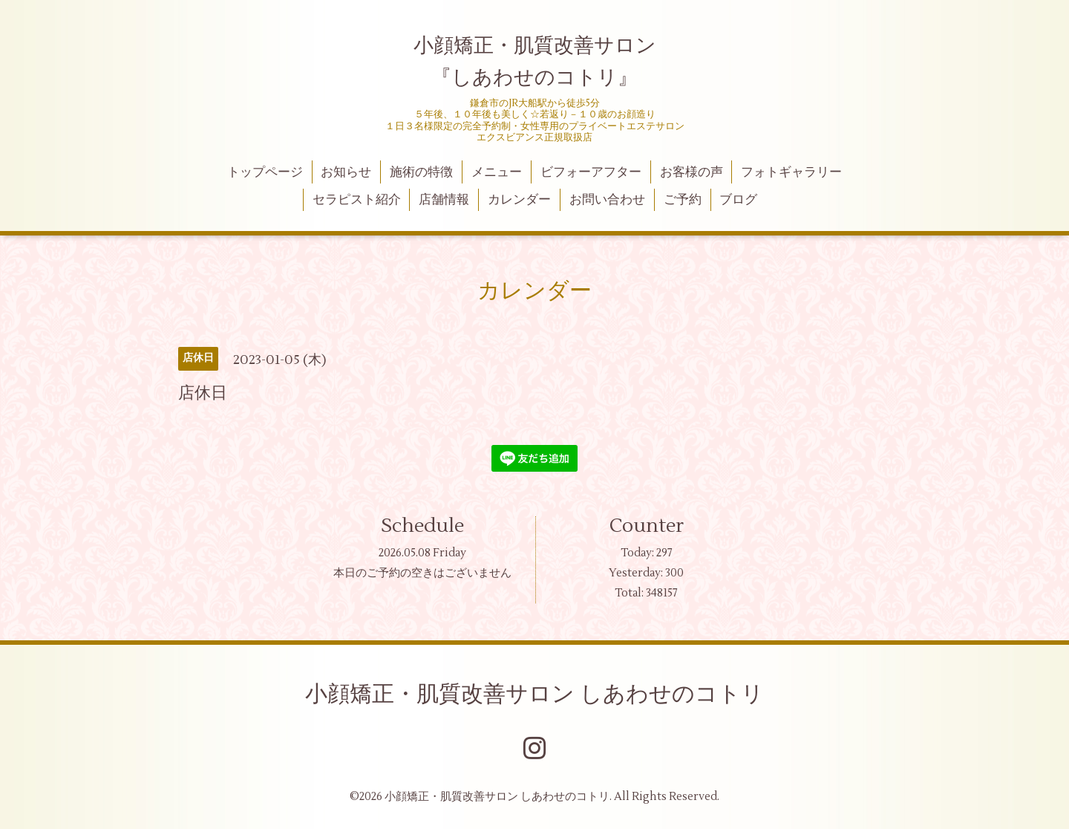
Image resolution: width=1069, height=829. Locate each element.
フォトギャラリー (791, 172)
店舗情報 (444, 200)
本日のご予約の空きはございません (422, 573)
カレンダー (519, 200)
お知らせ (346, 172)
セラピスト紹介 (357, 200)
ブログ (738, 200)
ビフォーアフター (590, 172)
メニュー (496, 172)
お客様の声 (691, 172)
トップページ (265, 172)
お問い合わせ (607, 200)
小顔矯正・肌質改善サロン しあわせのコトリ (534, 694)
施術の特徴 (421, 172)
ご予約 (683, 200)
